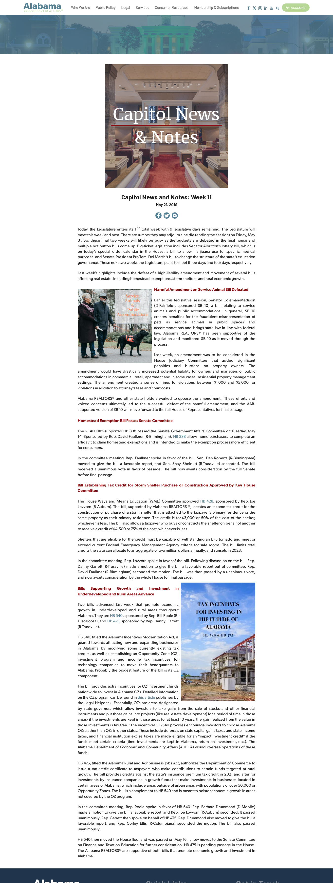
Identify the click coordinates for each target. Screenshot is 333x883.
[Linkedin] (266, 8)
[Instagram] (260, 8)
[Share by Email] (175, 216)
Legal (125, 7)
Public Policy (105, 7)
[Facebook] (249, 8)
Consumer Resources (171, 7)
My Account (296, 7)
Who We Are (80, 7)
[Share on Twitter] (167, 216)
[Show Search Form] (277, 8)
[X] (254, 8)
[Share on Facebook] (158, 216)
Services (142, 7)
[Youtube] (271, 8)
